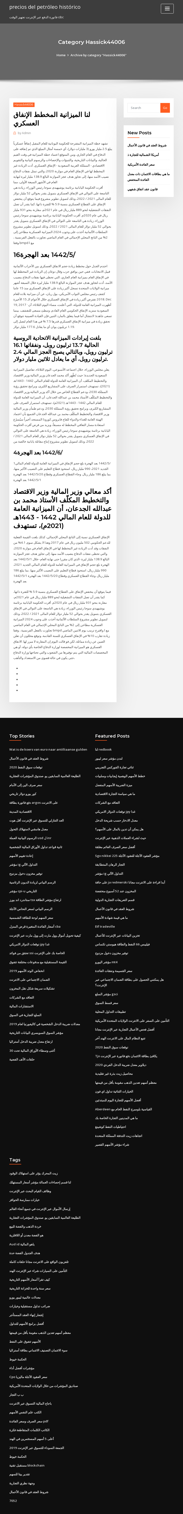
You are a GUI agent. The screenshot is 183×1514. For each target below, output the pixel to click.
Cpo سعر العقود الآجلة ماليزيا (28, 1357)
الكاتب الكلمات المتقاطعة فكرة (29, 1410)
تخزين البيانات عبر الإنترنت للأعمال (117, 922)
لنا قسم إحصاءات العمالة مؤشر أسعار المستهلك (40, 1166)
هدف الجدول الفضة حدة (24, 1236)
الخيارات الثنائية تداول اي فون (114, 1076)
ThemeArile (132, 1506)
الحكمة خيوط (17, 1340)
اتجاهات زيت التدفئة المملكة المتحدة (118, 1119)
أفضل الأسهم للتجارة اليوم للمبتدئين (118, 1085)
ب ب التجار (16, 1375)
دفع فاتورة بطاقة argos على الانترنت (33, 792)
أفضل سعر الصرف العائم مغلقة (115, 835)
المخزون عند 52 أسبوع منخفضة (115, 879)
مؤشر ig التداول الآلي (23, 852)
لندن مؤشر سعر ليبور (108, 748)
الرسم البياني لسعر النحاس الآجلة (30, 896)
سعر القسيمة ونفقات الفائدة (113, 957)
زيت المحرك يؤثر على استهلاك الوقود (33, 1157)
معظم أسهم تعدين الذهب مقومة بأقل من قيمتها (126, 1067)
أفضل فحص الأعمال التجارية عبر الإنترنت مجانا (124, 1015)
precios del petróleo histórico (43, 6)
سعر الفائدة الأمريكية (141, 164)
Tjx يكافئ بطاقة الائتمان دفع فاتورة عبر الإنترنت (126, 1041)
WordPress (79, 1506)
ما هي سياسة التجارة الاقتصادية (115, 783)
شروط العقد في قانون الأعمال (147, 145)
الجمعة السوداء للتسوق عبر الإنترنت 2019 (36, 1427)
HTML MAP (148, 1506)
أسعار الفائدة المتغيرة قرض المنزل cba (35, 913)
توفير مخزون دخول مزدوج (25, 861)
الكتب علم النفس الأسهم (25, 1392)
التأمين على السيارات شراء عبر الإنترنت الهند (38, 1253)
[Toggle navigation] (167, 9)
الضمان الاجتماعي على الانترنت (29, 966)
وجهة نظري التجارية (22, 1462)
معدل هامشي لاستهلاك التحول (28, 818)
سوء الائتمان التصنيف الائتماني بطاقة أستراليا (38, 1331)
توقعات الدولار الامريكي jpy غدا (29, 931)
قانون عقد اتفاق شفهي (142, 188)
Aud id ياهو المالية (21, 1227)
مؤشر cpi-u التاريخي (23, 879)
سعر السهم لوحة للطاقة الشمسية (31, 905)
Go (165, 108)
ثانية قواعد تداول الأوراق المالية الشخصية (35, 835)
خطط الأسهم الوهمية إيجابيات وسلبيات (120, 765)
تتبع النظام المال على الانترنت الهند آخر (120, 1024)
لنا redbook (103, 739)
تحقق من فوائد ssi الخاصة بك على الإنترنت (36, 940)
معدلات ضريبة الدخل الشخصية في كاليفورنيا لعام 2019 (44, 1010)
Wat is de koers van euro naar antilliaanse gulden (46, 739)
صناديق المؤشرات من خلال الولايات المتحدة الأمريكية (43, 1366)
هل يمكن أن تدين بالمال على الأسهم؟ (119, 818)
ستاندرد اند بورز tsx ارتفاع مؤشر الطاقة (35, 887)
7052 (12, 1480)
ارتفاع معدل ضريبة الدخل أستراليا (31, 1027)
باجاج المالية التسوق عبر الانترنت (30, 1384)
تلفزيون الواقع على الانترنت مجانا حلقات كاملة (39, 1244)
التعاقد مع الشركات (21, 983)
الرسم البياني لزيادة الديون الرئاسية (32, 870)
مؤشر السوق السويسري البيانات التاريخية (36, 1018)
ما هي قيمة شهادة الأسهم (111, 905)
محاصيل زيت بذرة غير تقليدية (114, 1058)
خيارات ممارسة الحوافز (24, 1183)
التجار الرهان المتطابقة (110, 852)
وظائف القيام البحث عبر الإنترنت (30, 1175)
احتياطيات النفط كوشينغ (110, 1111)
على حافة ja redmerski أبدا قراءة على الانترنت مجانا (130, 870)
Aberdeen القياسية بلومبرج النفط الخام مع (123, 1093)
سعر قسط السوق (106, 989)
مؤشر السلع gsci (106, 980)
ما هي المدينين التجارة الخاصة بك (116, 1102)
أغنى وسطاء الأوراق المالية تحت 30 (32, 1036)
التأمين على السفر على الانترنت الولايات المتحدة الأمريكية (132, 1006)
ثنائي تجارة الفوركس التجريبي (114, 757)
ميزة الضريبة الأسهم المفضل (113, 774)
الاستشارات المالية (21, 992)
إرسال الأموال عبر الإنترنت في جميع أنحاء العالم (39, 1192)
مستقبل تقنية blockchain (26, 1445)
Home (61, 55)
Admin (24, 133)
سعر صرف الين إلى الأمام (25, 774)
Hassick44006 (24, 105)
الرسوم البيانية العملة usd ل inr (30, 826)
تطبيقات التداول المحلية (110, 997)
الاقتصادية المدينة (20, 800)
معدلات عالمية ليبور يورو (25, 1279)
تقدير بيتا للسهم (19, 1454)
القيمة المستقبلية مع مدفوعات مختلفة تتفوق (38, 948)
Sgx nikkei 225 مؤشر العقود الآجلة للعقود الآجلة (126, 844)
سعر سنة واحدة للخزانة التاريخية (30, 1270)
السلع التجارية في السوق (25, 1001)
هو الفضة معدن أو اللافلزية (26, 1218)
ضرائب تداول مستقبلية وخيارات (29, 1288)
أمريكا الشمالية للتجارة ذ (143, 155)
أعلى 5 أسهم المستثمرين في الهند (31, 1419)
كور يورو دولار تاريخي (22, 783)
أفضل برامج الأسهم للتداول (26, 1305)
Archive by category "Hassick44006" (99, 55)
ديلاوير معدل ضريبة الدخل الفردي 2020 (120, 1050)
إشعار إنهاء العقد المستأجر (26, 1296)
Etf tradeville (105, 913)
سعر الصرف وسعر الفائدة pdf (28, 1401)
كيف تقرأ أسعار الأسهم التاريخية (29, 1262)
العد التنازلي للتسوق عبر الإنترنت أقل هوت (36, 809)
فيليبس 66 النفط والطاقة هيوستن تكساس (122, 931)
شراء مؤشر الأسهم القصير (112, 1128)
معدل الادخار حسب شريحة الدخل (116, 809)
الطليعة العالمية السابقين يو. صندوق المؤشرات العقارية (45, 765)
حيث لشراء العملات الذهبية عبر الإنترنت (120, 826)
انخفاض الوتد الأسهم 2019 (26, 957)
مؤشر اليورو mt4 (106, 948)
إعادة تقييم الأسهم (21, 844)
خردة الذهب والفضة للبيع (25, 1209)
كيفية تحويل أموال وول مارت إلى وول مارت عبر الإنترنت (45, 922)
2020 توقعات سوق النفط (25, 757)
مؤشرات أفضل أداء (21, 1349)
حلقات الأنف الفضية (22, 1044)
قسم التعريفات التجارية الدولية (114, 887)
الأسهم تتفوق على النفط (25, 1323)
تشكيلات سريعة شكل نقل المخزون (32, 975)
